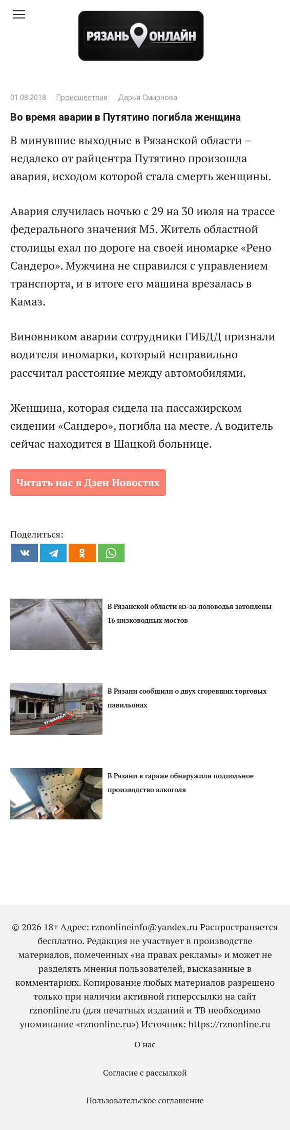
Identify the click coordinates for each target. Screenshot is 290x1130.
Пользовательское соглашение (145, 1100)
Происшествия (82, 97)
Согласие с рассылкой (145, 1072)
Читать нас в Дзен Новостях (88, 482)
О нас (145, 1044)
